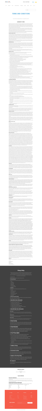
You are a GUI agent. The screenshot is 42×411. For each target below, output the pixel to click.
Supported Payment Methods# (15, 382)
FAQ (23, 395)
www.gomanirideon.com (20, 18)
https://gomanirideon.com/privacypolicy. (24, 175)
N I (9, 1)
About (18, 396)
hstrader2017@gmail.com (12, 264)
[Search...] (30, 10)
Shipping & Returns (25, 396)
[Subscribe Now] (29, 402)
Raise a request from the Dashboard (20, 384)
